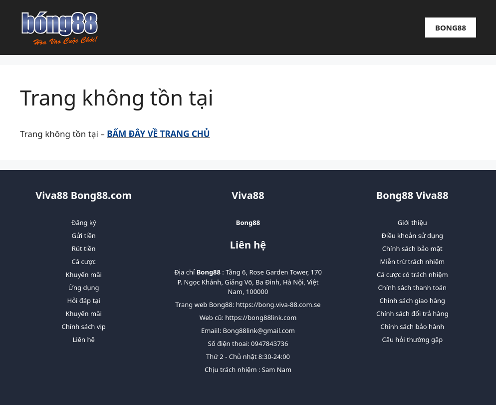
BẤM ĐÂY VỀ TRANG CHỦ (158, 134)
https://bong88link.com (260, 317)
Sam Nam (276, 369)
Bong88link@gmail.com (259, 330)
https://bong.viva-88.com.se (278, 304)
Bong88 (450, 27)
